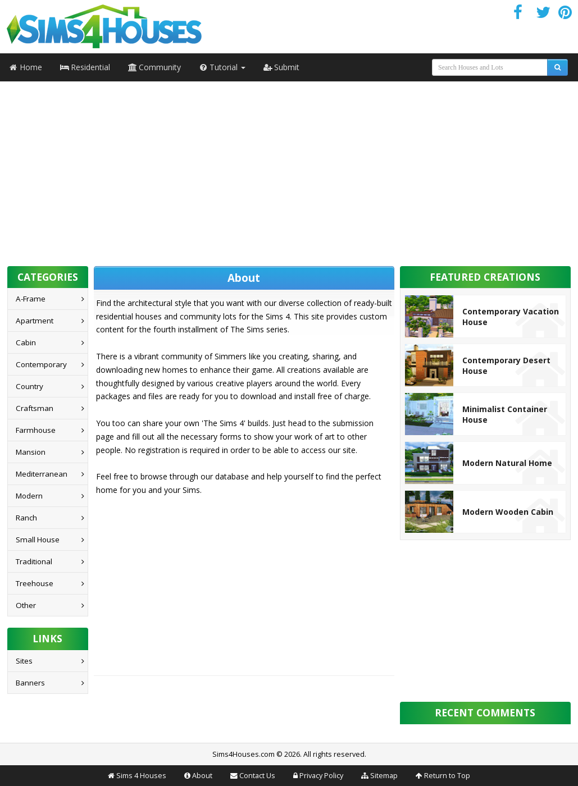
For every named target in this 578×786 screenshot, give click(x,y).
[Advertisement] (289, 170)
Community (154, 67)
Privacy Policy (321, 775)
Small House (38, 539)
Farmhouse (36, 430)
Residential (85, 67)
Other (26, 605)
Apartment (34, 321)
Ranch (26, 518)
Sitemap (384, 775)
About (202, 775)
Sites (24, 661)
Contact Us (257, 775)
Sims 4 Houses (141, 775)
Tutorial (222, 67)
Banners (30, 683)
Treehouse (34, 583)
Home (25, 67)
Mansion (30, 452)
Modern (29, 496)
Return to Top (447, 775)
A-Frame (30, 299)
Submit (281, 67)
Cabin (26, 342)
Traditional (34, 561)
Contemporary (41, 364)
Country (29, 386)
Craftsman (34, 408)
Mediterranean (41, 474)
